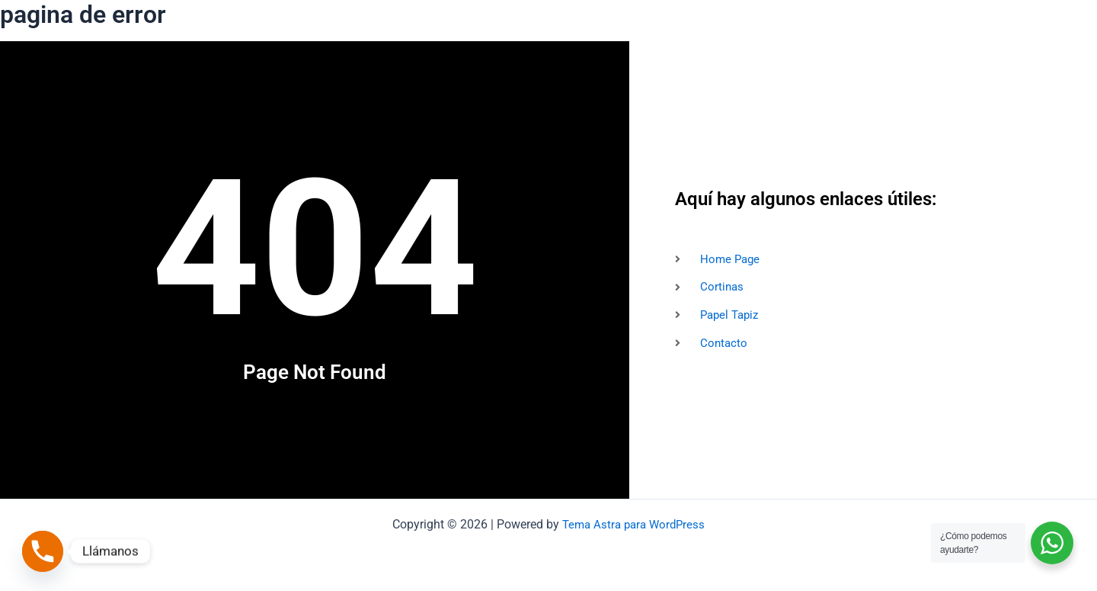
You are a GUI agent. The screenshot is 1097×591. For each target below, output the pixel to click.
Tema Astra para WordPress (633, 524)
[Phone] (42, 551)
